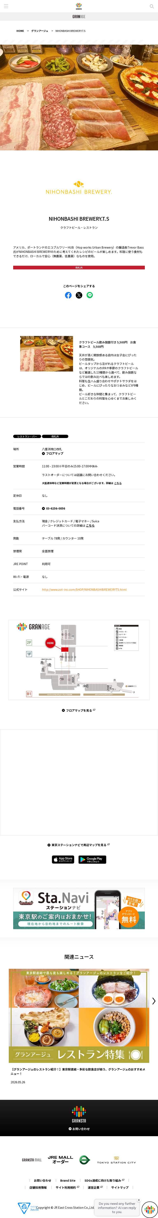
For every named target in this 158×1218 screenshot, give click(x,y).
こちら (118, 483)
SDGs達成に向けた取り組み (103, 1180)
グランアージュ (39, 30)
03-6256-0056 (55, 508)
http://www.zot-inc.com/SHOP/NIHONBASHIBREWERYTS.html (84, 589)
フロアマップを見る (79, 710)
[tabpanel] (79, 97)
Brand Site (68, 1180)
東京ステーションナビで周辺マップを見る (79, 845)
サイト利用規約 (66, 1187)
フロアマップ (54, 453)
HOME (20, 30)
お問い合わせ (42, 1180)
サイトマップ (120, 1187)
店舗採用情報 (38, 1187)
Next (154, 1001)
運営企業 (93, 1187)
